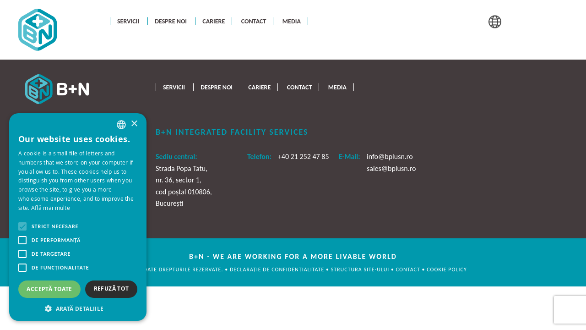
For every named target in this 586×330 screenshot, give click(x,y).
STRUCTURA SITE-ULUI (361, 269)
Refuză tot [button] (111, 288)
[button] (77, 308)
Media (291, 21)
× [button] (133, 124)
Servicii (128, 21)
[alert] (77, 217)
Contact (253, 21)
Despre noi (171, 21)
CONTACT (409, 269)
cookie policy (447, 269)
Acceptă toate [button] (49, 289)
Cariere (213, 21)
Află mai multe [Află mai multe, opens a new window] (50, 207)
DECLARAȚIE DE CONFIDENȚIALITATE (278, 269)
